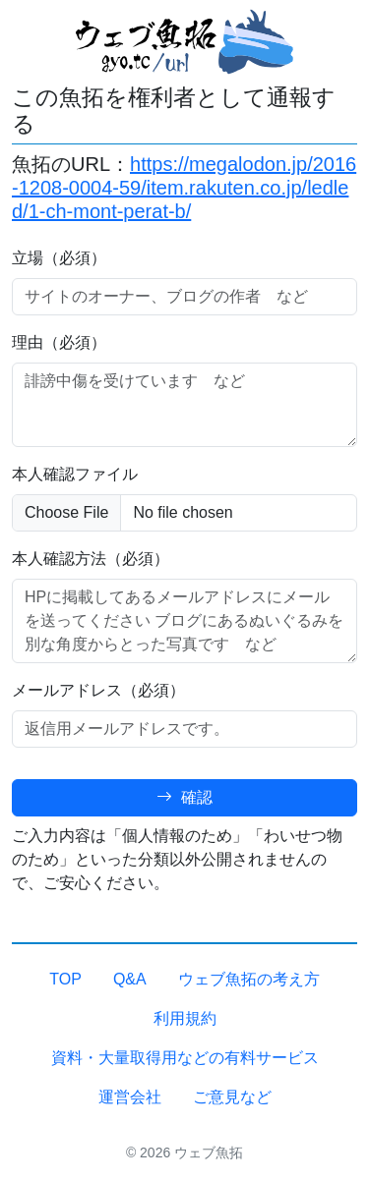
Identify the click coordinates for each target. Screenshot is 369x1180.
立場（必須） (59, 258)
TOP (65, 979)
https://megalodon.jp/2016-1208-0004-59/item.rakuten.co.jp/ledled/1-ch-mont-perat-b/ (184, 187)
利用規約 (185, 1018)
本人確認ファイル (75, 474)
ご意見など (232, 1097)
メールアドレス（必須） (98, 690)
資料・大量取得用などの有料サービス (185, 1057)
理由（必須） (59, 342)
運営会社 (129, 1097)
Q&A (130, 979)
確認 (184, 797)
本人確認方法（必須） (90, 558)
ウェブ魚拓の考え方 (249, 979)
